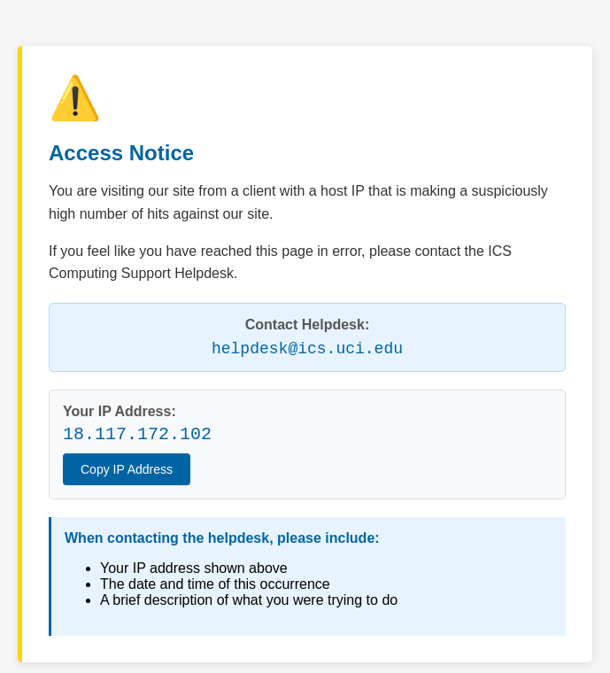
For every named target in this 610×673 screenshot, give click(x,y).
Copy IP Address (127, 469)
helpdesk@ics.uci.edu (307, 349)
